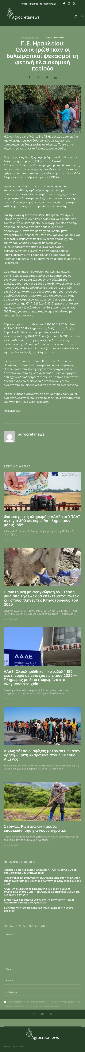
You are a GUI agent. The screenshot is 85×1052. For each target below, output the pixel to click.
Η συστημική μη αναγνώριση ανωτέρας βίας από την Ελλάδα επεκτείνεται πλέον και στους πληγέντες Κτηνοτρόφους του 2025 (41, 598)
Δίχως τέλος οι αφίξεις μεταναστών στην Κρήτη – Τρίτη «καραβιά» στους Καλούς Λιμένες (42, 755)
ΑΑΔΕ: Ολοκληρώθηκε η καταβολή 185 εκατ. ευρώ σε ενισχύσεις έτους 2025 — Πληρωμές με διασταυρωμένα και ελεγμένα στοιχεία (40, 677)
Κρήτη (48, 38)
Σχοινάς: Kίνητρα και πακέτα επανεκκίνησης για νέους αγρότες (35, 828)
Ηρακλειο (59, 38)
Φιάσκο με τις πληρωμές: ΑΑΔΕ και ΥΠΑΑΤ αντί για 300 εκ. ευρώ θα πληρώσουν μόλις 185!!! (42, 521)
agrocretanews (31, 434)
